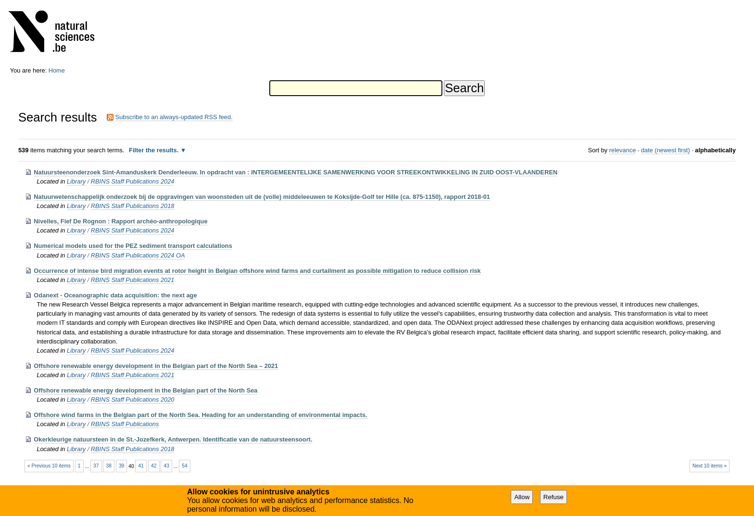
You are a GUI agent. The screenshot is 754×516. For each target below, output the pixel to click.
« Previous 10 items (49, 465)
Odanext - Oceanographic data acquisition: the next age (115, 295)
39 (121, 465)
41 (141, 465)
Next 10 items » (709, 465)
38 (108, 465)
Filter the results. (154, 150)
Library (76, 181)
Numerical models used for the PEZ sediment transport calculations (133, 245)
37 (96, 465)
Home (57, 70)
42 (153, 465)
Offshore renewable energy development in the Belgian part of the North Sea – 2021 (156, 365)
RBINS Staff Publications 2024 (133, 181)
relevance (622, 150)
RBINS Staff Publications (125, 424)
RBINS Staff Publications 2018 (133, 205)
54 (184, 465)
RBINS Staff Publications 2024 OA (138, 255)
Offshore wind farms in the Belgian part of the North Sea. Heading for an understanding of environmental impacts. (200, 414)
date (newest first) (665, 150)
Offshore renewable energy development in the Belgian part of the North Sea (145, 390)
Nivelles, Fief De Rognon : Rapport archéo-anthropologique (120, 221)
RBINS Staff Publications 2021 (133, 279)
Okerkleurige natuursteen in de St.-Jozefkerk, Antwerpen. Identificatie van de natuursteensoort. (173, 439)
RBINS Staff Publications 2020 (133, 399)
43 (166, 465)
